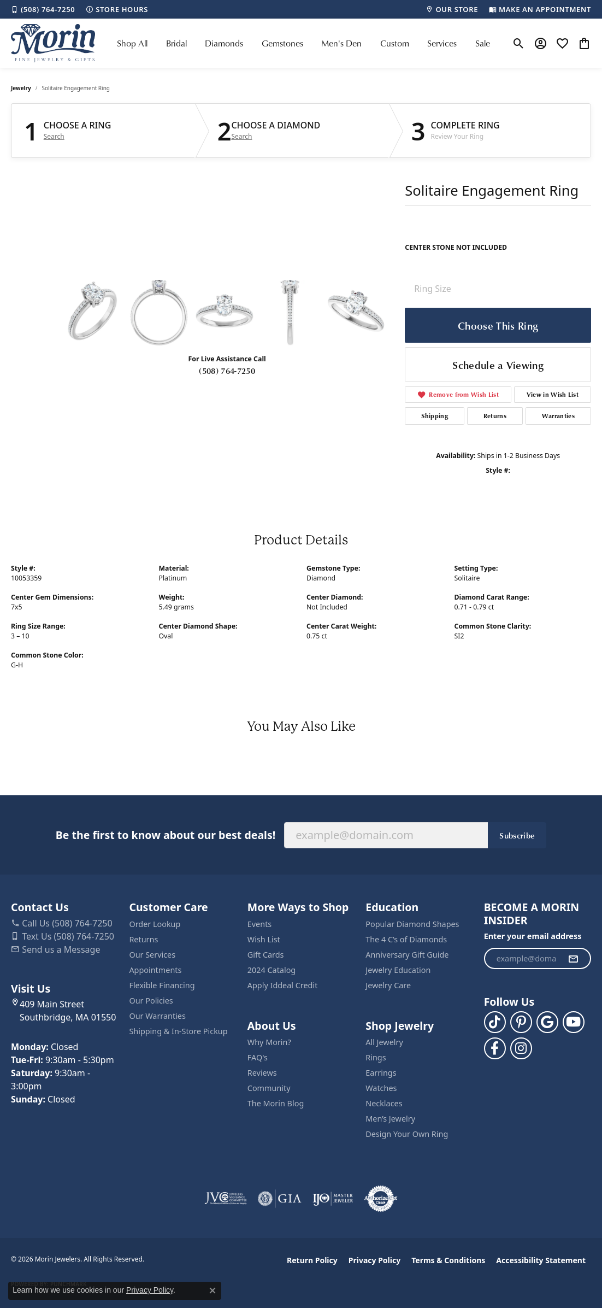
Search (54, 136)
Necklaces (383, 1103)
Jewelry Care (388, 985)
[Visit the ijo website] (332, 1198)
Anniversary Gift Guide (406, 954)
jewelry (21, 88)
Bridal (176, 43)
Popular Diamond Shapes (412, 924)
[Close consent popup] (212, 1290)
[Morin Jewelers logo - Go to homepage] (53, 43)
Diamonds (224, 43)
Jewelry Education (397, 970)
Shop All (132, 43)
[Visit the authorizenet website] (381, 1198)
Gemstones (282, 43)
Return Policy (312, 1260)
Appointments (155, 970)
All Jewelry (384, 1042)
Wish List (263, 939)
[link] (43, 9)
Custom (394, 43)
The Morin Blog (275, 1103)
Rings (375, 1057)
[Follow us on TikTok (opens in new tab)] (495, 1022)
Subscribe (517, 835)
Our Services (152, 954)
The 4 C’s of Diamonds (406, 939)
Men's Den (341, 43)
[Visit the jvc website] (225, 1198)
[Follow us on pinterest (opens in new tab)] (521, 1022)
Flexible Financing (161, 985)
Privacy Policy (374, 1260)
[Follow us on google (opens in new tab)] (547, 1022)
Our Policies (151, 1000)
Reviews (262, 1072)
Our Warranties (157, 1016)
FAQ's (257, 1057)
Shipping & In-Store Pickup (178, 1031)
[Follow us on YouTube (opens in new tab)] (574, 1022)
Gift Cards (265, 954)
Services (442, 43)
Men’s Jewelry (390, 1118)
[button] (519, 43)
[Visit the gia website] (280, 1198)
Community (269, 1088)
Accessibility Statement (541, 1260)
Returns (494, 415)
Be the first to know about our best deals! (165, 835)
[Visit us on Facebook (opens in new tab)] (495, 1048)
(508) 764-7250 (227, 371)
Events (259, 924)
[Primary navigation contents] (303, 43)
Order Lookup (154, 924)
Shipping (434, 415)
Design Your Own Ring (406, 1134)
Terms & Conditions (448, 1260)
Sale (482, 43)
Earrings (380, 1072)
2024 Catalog (271, 970)
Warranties (558, 415)
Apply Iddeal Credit (282, 985)
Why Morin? (269, 1042)
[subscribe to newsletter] (573, 959)
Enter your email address (533, 936)
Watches (381, 1088)
